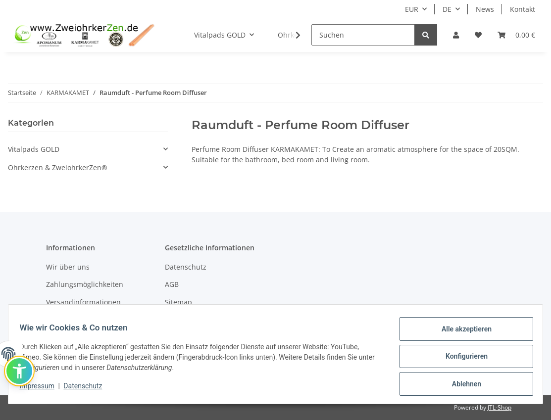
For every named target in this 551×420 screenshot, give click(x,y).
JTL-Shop (499, 407)
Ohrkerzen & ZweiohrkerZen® (57, 167)
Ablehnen (461, 385)
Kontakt (522, 9)
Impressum (41, 389)
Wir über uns (68, 267)
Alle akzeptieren (462, 333)
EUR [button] (411, 9)
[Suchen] (363, 35)
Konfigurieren (462, 359)
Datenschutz (87, 389)
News (485, 9)
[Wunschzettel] (478, 35)
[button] (456, 35)
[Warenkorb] (516, 35)
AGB (172, 284)
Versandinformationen (83, 302)
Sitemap (178, 302)
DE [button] (447, 9)
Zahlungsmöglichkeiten (84, 284)
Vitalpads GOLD (33, 149)
